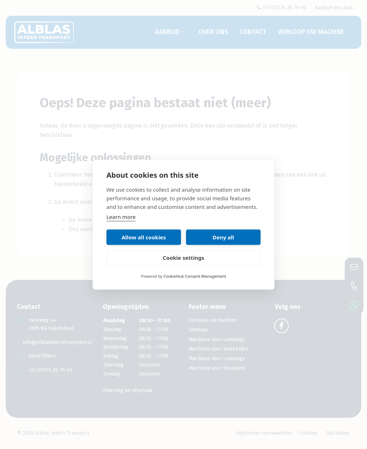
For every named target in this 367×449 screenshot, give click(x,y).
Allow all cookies (143, 237)
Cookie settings (183, 257)
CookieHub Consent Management (194, 275)
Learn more (121, 216)
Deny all (223, 237)
